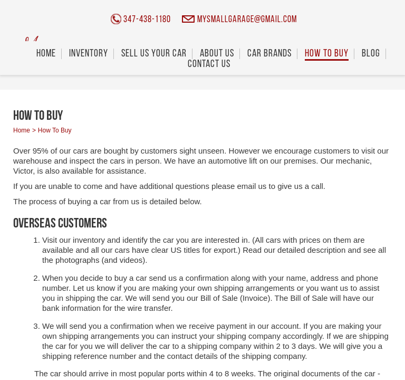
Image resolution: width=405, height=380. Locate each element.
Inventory (88, 54)
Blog (371, 54)
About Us (217, 54)
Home (46, 54)
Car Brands (269, 54)
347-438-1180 (147, 20)
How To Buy (327, 54)
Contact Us (209, 64)
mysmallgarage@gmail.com (247, 20)
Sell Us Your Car (154, 54)
